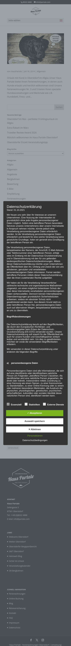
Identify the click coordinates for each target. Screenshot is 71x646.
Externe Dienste (53, 404)
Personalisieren (35, 436)
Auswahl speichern (35, 421)
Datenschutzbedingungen (34, 440)
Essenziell (14, 404)
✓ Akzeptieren (34, 413)
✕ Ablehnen (34, 429)
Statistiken (32, 404)
